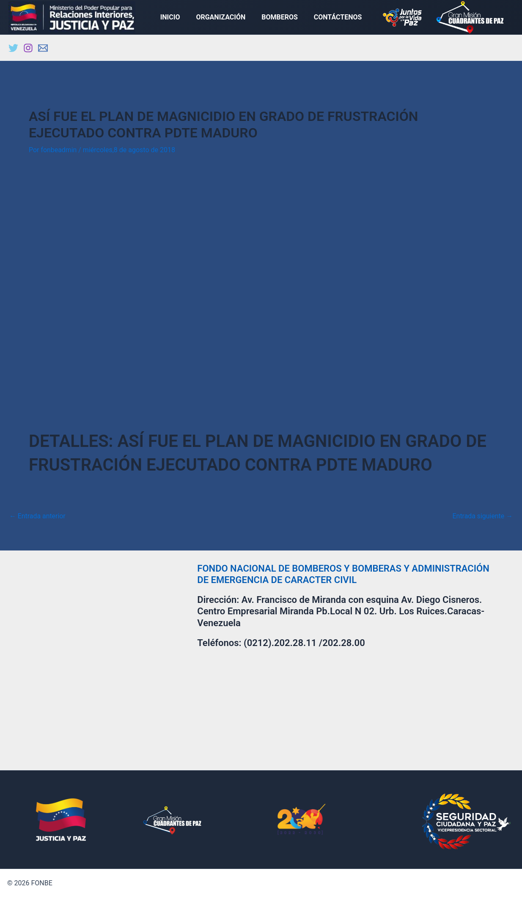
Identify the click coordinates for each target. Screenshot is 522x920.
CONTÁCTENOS (334, 18)
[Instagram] (28, 50)
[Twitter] (13, 50)
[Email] (43, 50)
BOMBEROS (278, 18)
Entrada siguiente (482, 517)
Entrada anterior (37, 517)
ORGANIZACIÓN (222, 18)
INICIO (174, 18)
